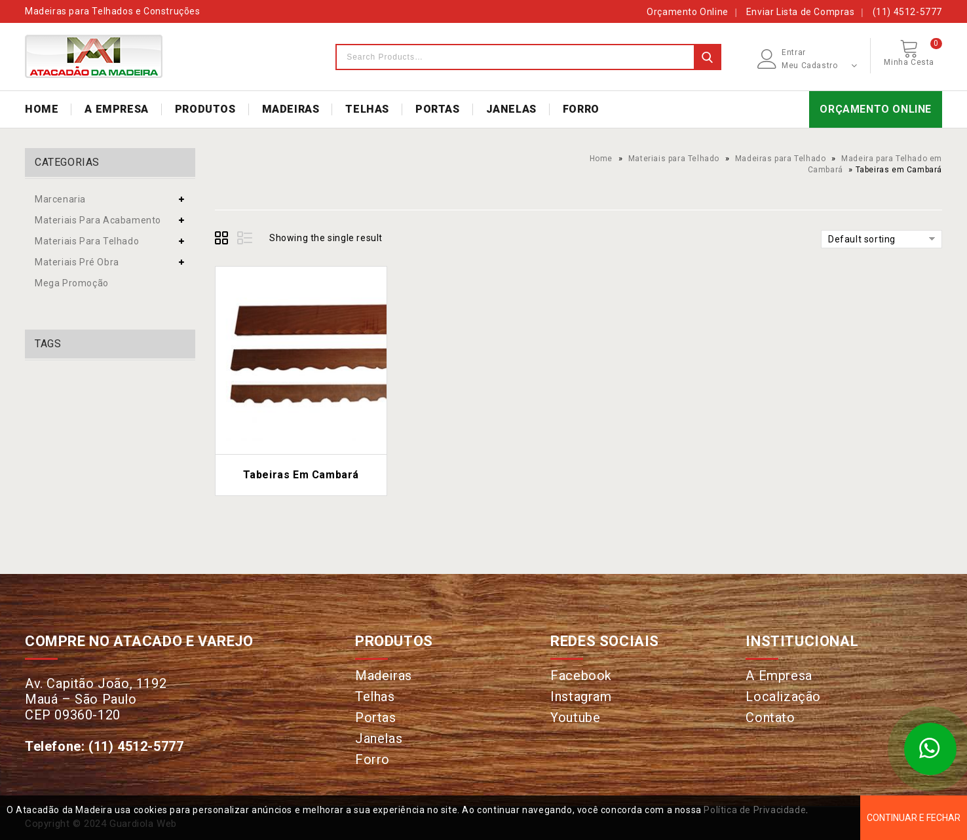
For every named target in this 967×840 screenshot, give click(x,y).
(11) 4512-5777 (907, 12)
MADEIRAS (291, 109)
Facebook (581, 675)
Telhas (375, 696)
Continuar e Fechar (913, 817)
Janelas (378, 738)
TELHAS (367, 109)
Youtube (575, 717)
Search (707, 57)
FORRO (581, 109)
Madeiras (383, 675)
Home (601, 158)
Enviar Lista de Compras (800, 12)
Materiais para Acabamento (98, 220)
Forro (372, 759)
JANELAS (511, 109)
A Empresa (779, 675)
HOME (41, 109)
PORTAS (437, 109)
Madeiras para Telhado (780, 158)
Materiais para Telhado (673, 158)
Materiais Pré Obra (77, 262)
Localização (783, 696)
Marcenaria (60, 199)
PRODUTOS (205, 109)
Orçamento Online (688, 12)
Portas (375, 717)
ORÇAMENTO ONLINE (876, 109)
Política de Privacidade (755, 810)
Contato (770, 717)
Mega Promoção (72, 283)
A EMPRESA (116, 109)
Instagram (580, 696)
